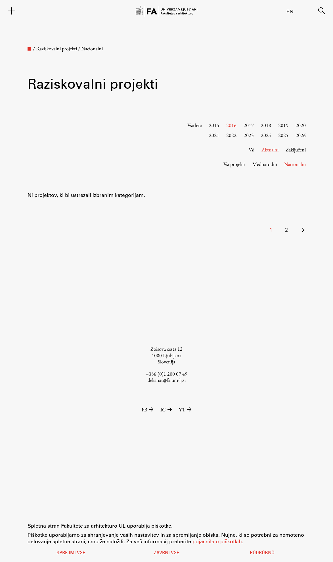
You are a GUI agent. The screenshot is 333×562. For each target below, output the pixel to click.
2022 (231, 135)
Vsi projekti (234, 164)
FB (148, 409)
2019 (283, 125)
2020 (301, 125)
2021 (214, 135)
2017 (249, 125)
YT (185, 409)
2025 (283, 135)
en (290, 11)
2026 (301, 135)
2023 (249, 135)
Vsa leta (194, 125)
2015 (214, 125)
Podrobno (262, 553)
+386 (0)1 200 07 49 (166, 373)
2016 (231, 125)
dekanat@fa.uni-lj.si (167, 380)
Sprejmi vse (70, 553)
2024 (266, 135)
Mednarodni (264, 164)
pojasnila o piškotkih (217, 541)
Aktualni (269, 149)
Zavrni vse (166, 553)
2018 (266, 125)
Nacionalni (295, 164)
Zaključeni (296, 149)
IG (166, 409)
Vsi (251, 149)
